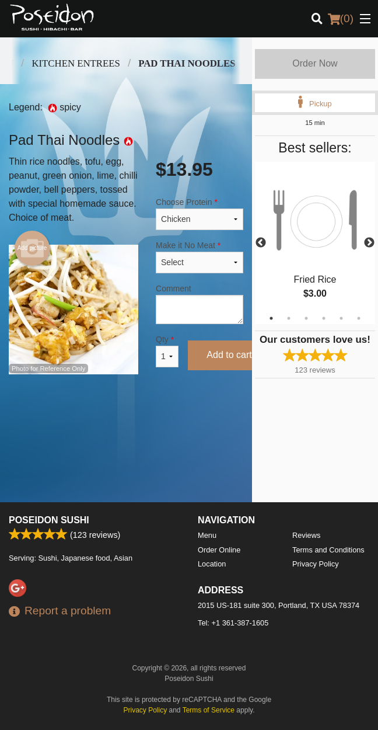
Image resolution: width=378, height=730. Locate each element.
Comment (199, 304)
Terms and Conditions (328, 549)
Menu (207, 535)
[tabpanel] (315, 243)
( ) (341, 18)
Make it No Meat (199, 257)
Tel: (233, 622)
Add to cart (228, 355)
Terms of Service (209, 710)
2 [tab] (289, 318)
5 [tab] (341, 318)
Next (369, 243)
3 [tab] (306, 318)
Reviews (306, 535)
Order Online (219, 549)
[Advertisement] (126, 420)
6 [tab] (359, 318)
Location (212, 563)
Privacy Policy (315, 563)
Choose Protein (199, 213)
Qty (167, 351)
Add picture (32, 248)
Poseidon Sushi (49, 520)
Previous (261, 243)
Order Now (314, 63)
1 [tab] (271, 318)
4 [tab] (324, 318)
